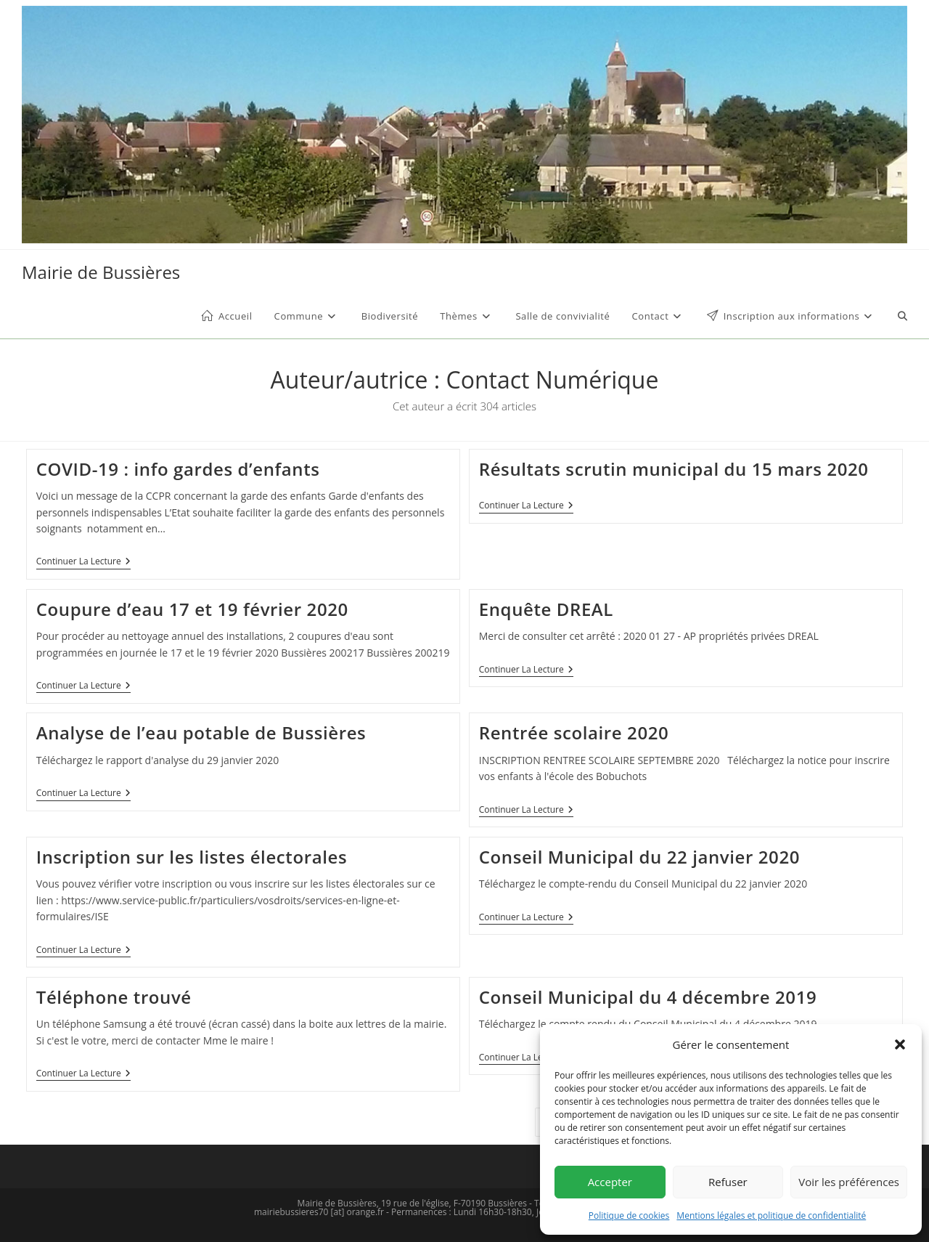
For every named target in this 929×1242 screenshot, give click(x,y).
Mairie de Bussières (101, 272)
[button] (900, 1044)
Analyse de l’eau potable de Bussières (201, 732)
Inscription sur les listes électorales (191, 857)
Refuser (728, 1181)
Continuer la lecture (83, 562)
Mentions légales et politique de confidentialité (771, 1215)
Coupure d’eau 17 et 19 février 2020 (192, 609)
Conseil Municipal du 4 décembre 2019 (648, 997)
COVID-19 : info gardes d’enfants (178, 469)
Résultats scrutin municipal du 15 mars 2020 (674, 469)
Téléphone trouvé (114, 997)
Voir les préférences (848, 1181)
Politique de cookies (629, 1215)
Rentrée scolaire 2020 (574, 732)
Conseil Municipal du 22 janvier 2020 (639, 857)
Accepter (610, 1181)
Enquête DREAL (546, 609)
